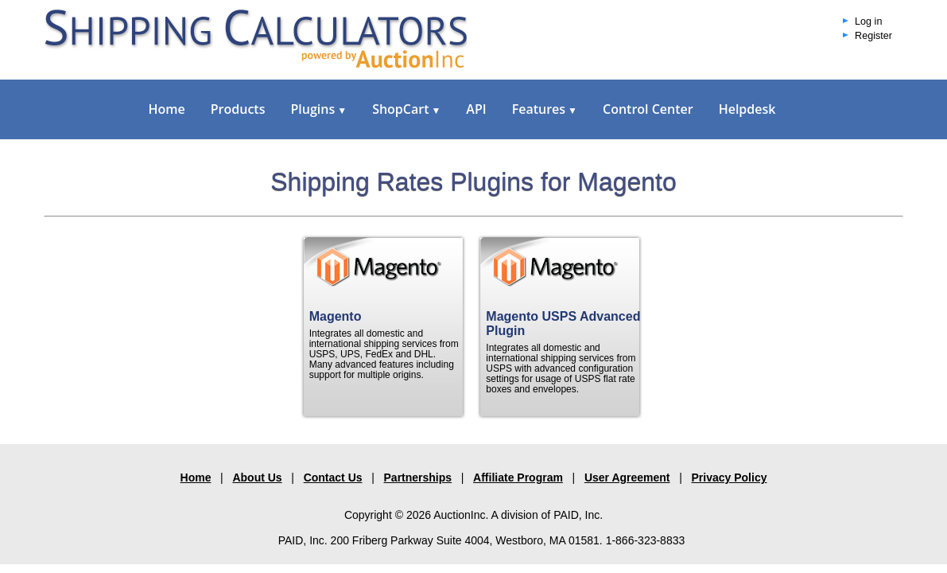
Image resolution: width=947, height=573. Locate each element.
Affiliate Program (518, 477)
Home (167, 109)
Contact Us (333, 477)
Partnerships (418, 477)
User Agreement (627, 477)
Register (873, 35)
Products (238, 109)
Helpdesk (747, 109)
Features (544, 109)
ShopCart (406, 109)
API (476, 109)
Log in (868, 21)
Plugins (318, 109)
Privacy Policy (729, 477)
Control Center (648, 109)
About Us (256, 477)
